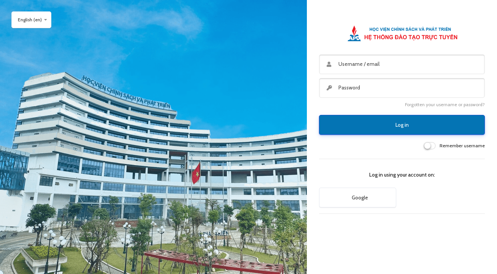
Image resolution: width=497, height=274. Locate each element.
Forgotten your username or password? (445, 104)
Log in (402, 125)
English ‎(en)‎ (30, 19)
